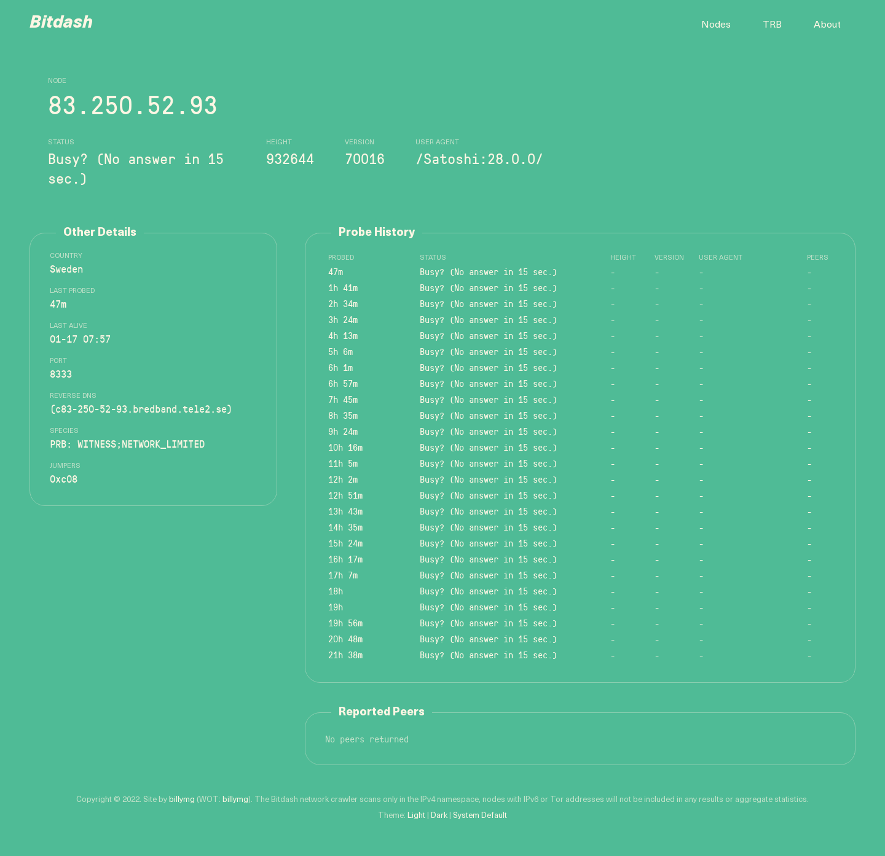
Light (416, 816)
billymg (182, 800)
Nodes (716, 25)
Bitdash (61, 23)
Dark (439, 816)
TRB (772, 25)
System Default (480, 816)
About (827, 25)
